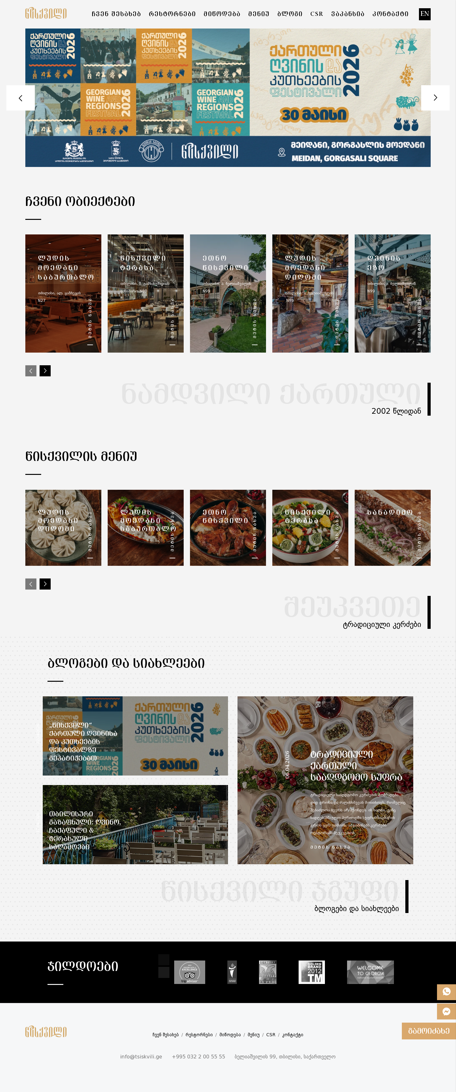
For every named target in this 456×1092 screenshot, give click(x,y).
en (425, 14)
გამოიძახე (429, 1031)
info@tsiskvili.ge (141, 1057)
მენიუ (254, 1035)
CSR (271, 1035)
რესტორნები (199, 1035)
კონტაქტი (292, 1035)
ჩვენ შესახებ (166, 1035)
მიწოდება (230, 1035)
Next (435, 98)
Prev (20, 98)
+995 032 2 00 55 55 (198, 1057)
